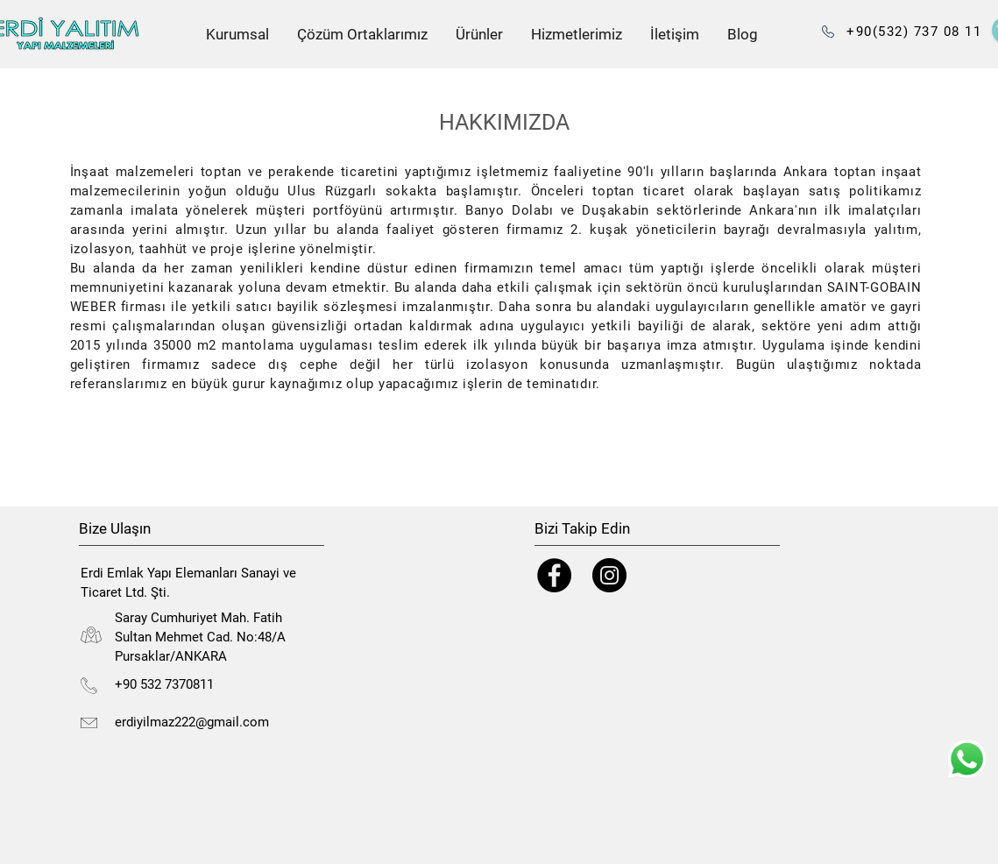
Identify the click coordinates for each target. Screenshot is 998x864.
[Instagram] (609, 575)
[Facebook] (554, 575)
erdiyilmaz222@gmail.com (192, 722)
